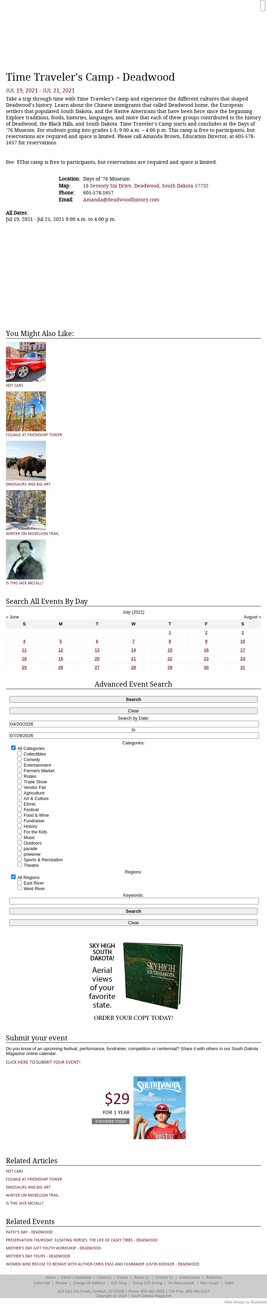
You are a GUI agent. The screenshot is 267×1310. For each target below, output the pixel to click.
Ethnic (30, 804)
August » (252, 617)
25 (24, 667)
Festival (31, 809)
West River (34, 888)
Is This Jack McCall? (24, 583)
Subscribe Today (110, 1121)
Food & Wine (36, 815)
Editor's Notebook (76, 1277)
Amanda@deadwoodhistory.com (121, 200)
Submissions (189, 1277)
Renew (61, 1283)
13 (97, 650)
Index (229, 1283)
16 (206, 650)
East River (34, 883)
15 (170, 650)
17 (242, 650)
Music (29, 837)
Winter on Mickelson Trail (32, 534)
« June (12, 617)
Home (51, 1277)
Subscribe (42, 1283)
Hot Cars (14, 385)
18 (24, 658)
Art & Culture (36, 798)
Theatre (31, 865)
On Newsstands (181, 1283)
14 (133, 650)
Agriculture (34, 793)
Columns (104, 1277)
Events (122, 1277)
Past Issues (209, 1283)
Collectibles (35, 754)
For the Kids (35, 832)
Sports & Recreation (43, 859)
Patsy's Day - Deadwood (29, 1232)
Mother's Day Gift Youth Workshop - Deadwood (53, 1248)
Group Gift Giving (147, 1283)
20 (97, 658)
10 (242, 641)
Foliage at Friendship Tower (34, 435)
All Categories (30, 748)
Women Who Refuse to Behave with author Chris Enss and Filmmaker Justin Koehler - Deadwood (102, 1264)
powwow (32, 854)
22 (170, 658)
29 (170, 667)
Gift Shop (119, 1283)
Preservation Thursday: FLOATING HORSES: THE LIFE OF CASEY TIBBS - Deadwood (81, 1240)
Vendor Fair (35, 787)
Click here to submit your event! (43, 1062)
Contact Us (164, 1277)
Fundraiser (34, 820)
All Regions (28, 877)
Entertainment (37, 765)
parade (30, 848)
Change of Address (89, 1283)
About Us (141, 1277)
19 (60, 658)
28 (133, 667)
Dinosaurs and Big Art (28, 484)
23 (206, 658)
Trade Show (35, 782)
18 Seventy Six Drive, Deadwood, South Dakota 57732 (146, 186)
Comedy (32, 759)
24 (242, 658)
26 (60, 667)
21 (133, 658)
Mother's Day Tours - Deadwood (38, 1256)
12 (60, 650)
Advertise (214, 1277)
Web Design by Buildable (245, 1302)
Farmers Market (39, 770)
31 (242, 667)
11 (24, 650)
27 (97, 667)
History (30, 826)
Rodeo (30, 776)
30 (206, 667)
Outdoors (33, 843)
